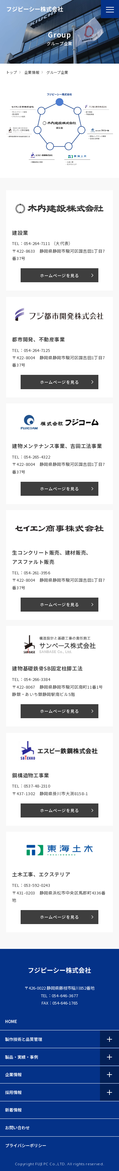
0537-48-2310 (37, 786)
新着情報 (13, 1110)
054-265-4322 (37, 457)
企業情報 (31, 72)
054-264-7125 (37, 350)
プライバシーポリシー (25, 1145)
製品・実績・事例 (21, 1057)
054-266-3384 (37, 679)
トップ (11, 72)
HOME (11, 1021)
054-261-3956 (37, 573)
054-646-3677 (65, 995)
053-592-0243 (37, 885)
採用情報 (13, 1092)
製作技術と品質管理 (23, 1039)
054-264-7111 (37, 243)
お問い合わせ (17, 1128)
